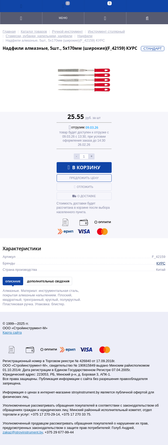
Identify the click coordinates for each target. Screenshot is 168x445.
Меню (63, 18)
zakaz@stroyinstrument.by (23, 432)
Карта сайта (12, 332)
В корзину (84, 167)
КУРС (160, 263)
